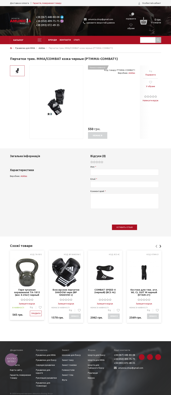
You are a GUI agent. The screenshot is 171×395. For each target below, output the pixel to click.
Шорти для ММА (96, 360)
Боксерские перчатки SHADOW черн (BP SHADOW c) (66, 292)
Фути (64, 380)
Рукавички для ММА (46, 355)
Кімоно (91, 378)
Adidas (132, 73)
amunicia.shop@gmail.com (100, 19)
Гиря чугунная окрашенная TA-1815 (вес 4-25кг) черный (27, 292)
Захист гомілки (69, 365)
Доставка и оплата (19, 3)
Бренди (52, 40)
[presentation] (114, 215)
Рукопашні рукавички (46, 378)
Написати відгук (150, 100)
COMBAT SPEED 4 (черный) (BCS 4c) (105, 291)
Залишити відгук (27, 303)
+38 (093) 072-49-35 (48, 25)
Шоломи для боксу (71, 355)
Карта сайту (16, 370)
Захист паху (68, 360)
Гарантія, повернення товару (47, 3)
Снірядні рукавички (45, 365)
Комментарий (97, 191)
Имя (92, 167)
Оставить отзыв (124, 227)
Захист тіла (67, 375)
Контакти (65, 40)
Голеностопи (68, 370)
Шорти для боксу (96, 355)
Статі (77, 40)
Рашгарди (93, 373)
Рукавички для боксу (46, 360)
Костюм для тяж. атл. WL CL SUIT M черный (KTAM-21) (143, 292)
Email (92, 179)
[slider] (150, 96)
